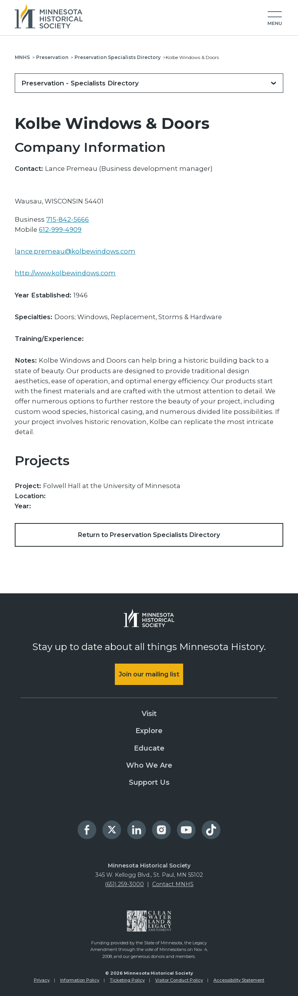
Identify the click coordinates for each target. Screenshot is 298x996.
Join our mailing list (149, 674)
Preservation (52, 57)
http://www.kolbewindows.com (65, 273)
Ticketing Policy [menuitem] (127, 980)
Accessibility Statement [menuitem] (238, 980)
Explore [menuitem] (149, 731)
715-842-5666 (67, 219)
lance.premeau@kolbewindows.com (75, 251)
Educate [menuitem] (149, 748)
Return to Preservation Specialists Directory (149, 535)
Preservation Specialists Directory (117, 57)
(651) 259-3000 (124, 884)
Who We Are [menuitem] (149, 765)
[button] (274, 18)
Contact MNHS (173, 884)
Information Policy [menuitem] (79, 980)
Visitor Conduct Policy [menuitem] (179, 980)
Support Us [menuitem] (149, 782)
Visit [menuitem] (149, 713)
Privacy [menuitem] (42, 980)
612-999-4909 (60, 229)
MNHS (22, 57)
